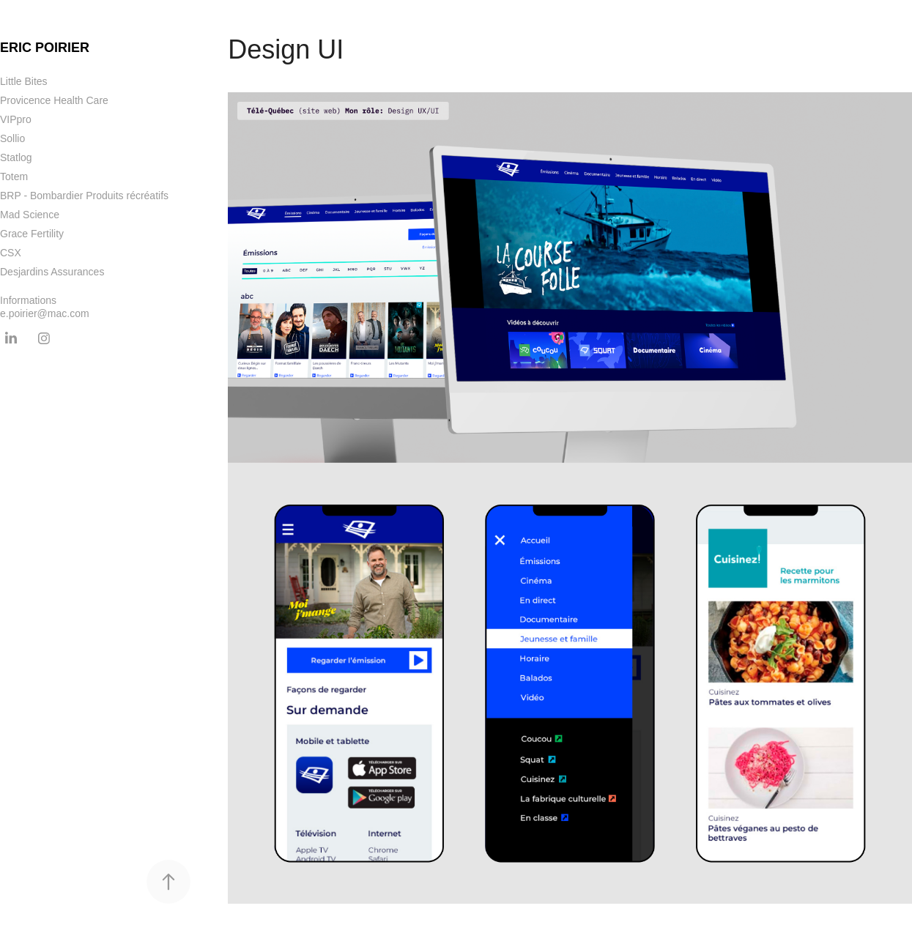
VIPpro (15, 119)
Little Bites (24, 81)
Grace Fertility (32, 233)
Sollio (12, 138)
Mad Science (29, 214)
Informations (28, 300)
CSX (10, 253)
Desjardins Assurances (52, 272)
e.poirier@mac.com (44, 313)
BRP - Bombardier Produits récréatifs (84, 195)
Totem (14, 176)
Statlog (16, 157)
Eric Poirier (44, 47)
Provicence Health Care (54, 100)
